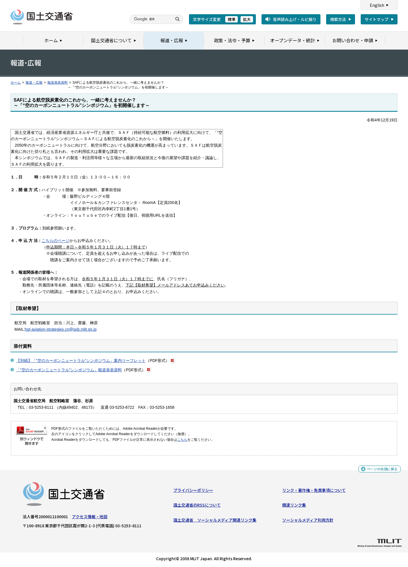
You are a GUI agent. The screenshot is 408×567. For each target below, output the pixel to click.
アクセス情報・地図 (89, 518)
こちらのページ (55, 240)
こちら (182, 440)
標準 (231, 19)
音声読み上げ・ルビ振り (294, 19)
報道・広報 (34, 83)
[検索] (150, 19)
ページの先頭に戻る (380, 471)
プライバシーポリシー (193, 491)
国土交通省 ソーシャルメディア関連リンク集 (214, 521)
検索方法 (338, 19)
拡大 (247, 19)
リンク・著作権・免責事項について (314, 491)
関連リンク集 (294, 506)
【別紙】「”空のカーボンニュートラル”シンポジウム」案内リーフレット (81, 360)
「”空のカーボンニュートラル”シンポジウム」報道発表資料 (69, 370)
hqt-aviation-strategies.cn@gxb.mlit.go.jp (61, 329)
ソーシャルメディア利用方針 (307, 521)
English (377, 5)
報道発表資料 (57, 83)
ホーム (15, 83)
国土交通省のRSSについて (197, 506)
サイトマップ (376, 19)
